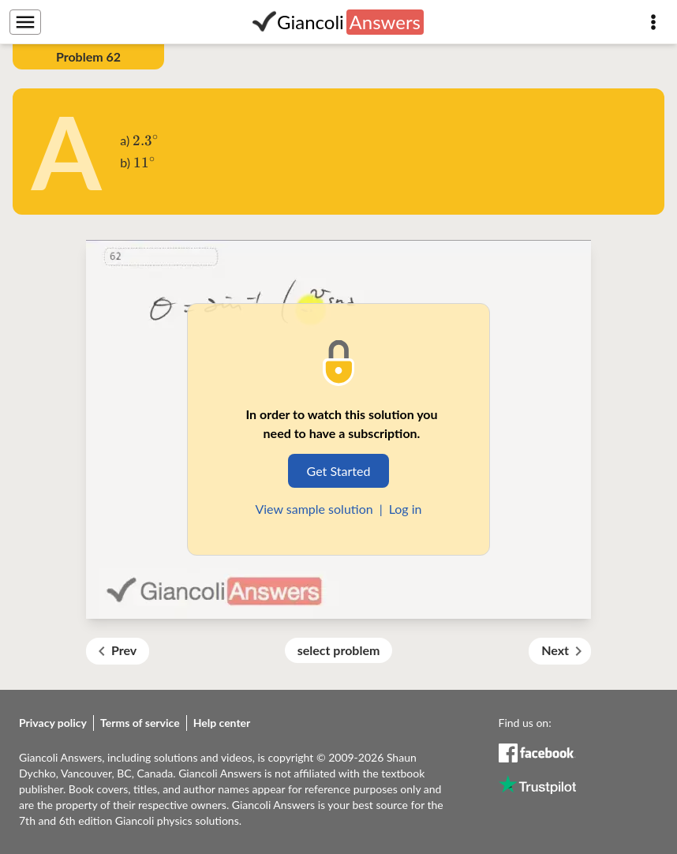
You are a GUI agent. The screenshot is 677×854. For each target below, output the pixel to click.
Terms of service (140, 722)
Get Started (339, 470)
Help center (222, 722)
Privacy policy (53, 722)
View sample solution (313, 508)
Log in (405, 508)
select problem (338, 649)
